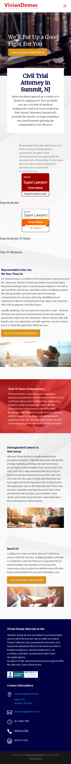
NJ (28, 703)
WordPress (35, 758)
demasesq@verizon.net (26, 711)
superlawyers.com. (28, 171)
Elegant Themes (35, 755)
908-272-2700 (44, 557)
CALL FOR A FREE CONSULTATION (27, 52)
